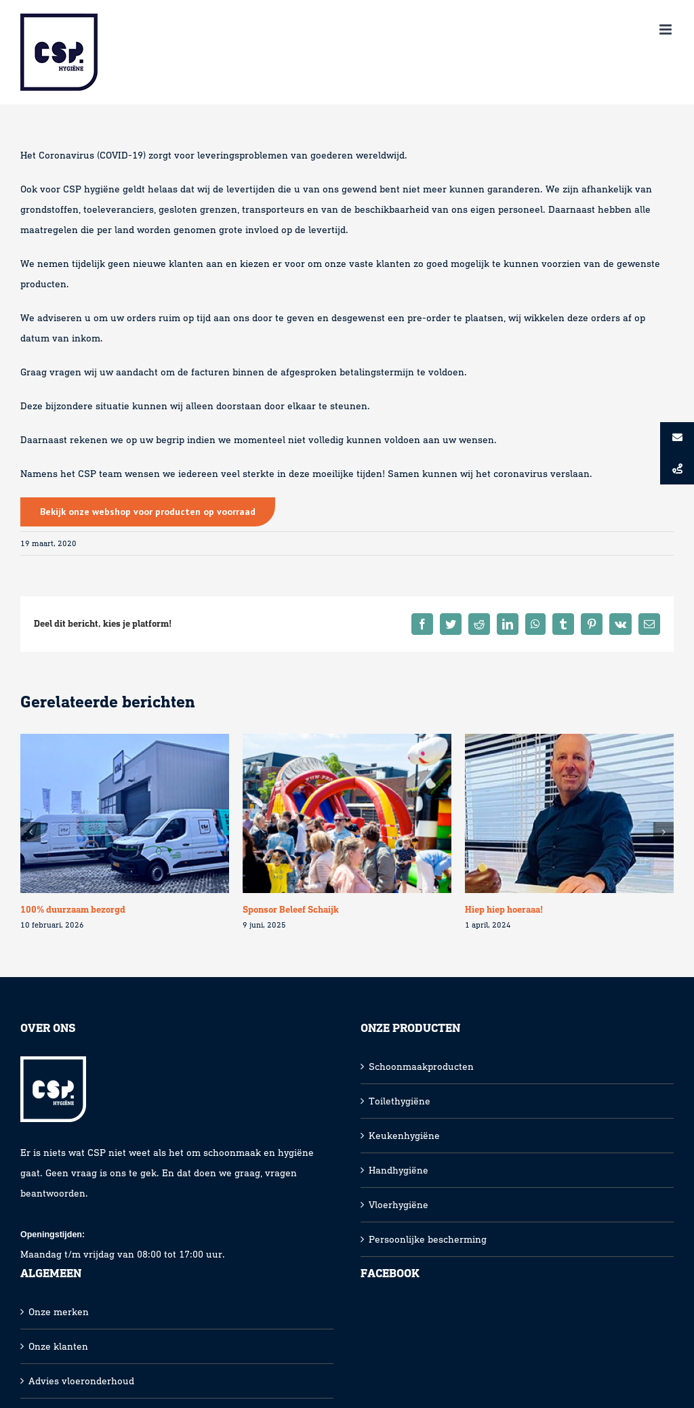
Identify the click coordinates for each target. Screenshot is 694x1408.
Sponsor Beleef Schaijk (291, 909)
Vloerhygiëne (398, 1205)
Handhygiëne (398, 1170)
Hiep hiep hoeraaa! (504, 909)
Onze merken (58, 1312)
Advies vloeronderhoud (81, 1381)
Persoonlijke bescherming (428, 1239)
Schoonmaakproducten (421, 1066)
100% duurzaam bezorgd (72, 909)
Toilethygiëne (399, 1101)
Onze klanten (58, 1346)
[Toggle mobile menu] (666, 29)
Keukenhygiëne (404, 1136)
